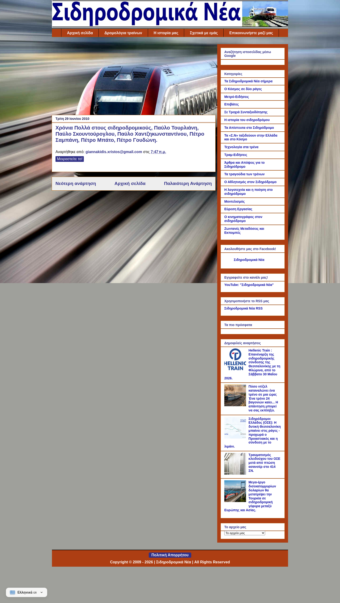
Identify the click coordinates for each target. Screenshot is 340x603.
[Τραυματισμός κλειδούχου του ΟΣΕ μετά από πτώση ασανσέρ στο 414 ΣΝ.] (235, 473)
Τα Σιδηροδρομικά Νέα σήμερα (248, 81)
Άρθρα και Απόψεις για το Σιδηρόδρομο (244, 164)
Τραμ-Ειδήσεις (235, 155)
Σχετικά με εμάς (204, 33)
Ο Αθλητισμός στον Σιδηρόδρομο (250, 182)
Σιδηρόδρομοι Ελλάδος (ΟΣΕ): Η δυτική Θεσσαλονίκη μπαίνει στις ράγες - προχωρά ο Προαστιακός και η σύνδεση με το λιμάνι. (252, 432)
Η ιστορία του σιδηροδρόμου (247, 120)
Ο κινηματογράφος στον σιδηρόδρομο (243, 219)
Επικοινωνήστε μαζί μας (251, 33)
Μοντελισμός (234, 201)
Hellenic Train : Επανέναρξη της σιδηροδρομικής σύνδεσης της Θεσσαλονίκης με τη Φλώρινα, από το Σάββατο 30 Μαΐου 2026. (252, 364)
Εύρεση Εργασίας (238, 209)
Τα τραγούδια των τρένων (244, 174)
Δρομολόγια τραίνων (123, 33)
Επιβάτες (231, 104)
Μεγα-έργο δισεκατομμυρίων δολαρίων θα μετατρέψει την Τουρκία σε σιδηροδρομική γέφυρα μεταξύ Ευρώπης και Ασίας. (250, 496)
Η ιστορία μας (166, 33)
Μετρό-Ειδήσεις (236, 97)
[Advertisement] (133, 77)
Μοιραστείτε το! (69, 159)
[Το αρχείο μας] (244, 533)
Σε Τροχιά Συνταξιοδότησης (246, 112)
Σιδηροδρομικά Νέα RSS (243, 308)
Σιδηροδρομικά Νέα (249, 260)
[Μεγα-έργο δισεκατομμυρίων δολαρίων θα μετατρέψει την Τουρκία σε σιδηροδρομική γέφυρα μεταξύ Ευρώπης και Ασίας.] (235, 501)
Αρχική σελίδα (80, 33)
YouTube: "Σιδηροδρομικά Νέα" (249, 285)
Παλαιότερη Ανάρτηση (188, 183)
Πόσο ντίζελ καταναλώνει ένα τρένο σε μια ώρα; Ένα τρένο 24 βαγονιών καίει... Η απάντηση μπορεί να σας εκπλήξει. (263, 398)
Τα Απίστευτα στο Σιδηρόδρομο (249, 128)
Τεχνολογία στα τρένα (241, 147)
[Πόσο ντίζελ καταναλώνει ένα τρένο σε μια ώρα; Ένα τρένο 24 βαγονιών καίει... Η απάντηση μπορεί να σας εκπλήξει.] (235, 405)
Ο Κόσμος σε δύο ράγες (243, 89)
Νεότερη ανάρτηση (75, 183)
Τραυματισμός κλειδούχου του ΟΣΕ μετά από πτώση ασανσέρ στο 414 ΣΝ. (264, 463)
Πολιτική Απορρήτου (169, 555)
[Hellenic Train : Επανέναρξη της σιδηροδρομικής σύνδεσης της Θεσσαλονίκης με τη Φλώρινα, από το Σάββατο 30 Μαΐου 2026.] (235, 369)
